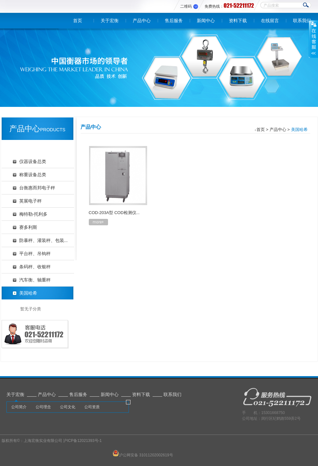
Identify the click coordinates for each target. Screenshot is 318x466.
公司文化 (67, 407)
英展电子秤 (30, 200)
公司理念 (43, 407)
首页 (77, 20)
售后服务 (174, 20)
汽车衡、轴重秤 (35, 279)
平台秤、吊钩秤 (35, 253)
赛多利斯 (28, 227)
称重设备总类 (32, 174)
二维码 (186, 6)
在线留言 (270, 20)
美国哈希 (28, 293)
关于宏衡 (110, 20)
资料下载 (238, 20)
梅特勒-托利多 (33, 214)
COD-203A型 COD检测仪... (114, 212)
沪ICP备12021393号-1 (82, 440)
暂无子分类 (30, 308)
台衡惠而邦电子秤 (37, 187)
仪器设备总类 (32, 161)
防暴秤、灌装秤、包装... (43, 240)
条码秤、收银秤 (35, 266)
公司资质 (92, 407)
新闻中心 (206, 20)
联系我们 (302, 20)
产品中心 (142, 20)
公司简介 (19, 407)
